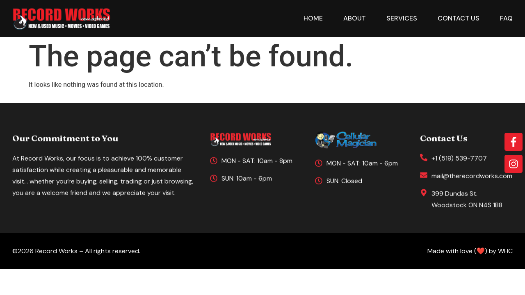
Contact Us (458, 18)
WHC (505, 251)
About (354, 18)
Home (313, 18)
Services (401, 18)
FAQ (506, 18)
